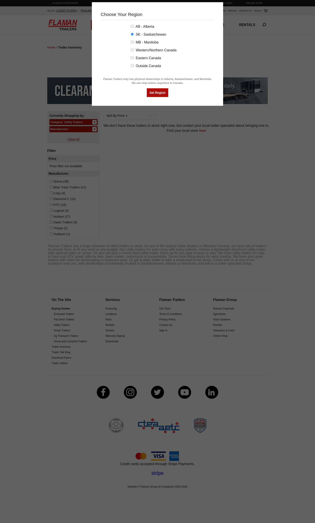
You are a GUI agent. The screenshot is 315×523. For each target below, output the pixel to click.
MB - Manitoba (144, 42)
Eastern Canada (146, 58)
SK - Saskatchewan (148, 34)
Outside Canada (146, 66)
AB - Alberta (142, 26)
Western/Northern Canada (154, 50)
